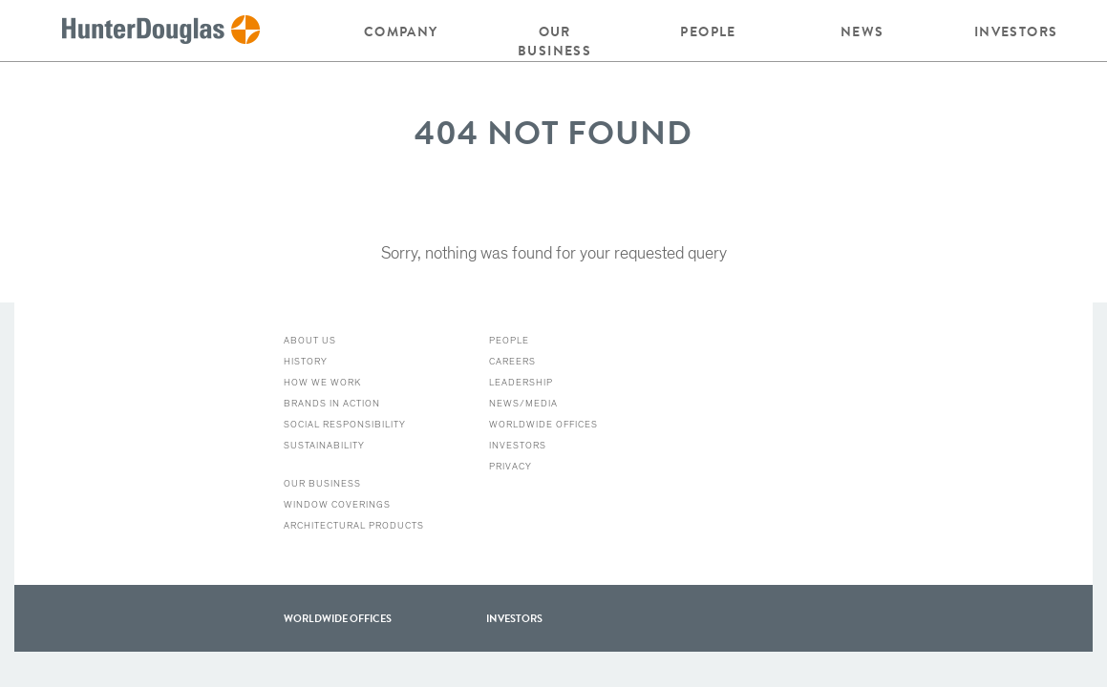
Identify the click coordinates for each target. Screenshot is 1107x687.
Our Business (554, 41)
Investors (1016, 31)
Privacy (510, 466)
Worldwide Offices (543, 424)
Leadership (521, 382)
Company (401, 31)
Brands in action (332, 403)
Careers (512, 361)
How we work (322, 382)
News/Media (523, 403)
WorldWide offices (338, 618)
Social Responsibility (345, 424)
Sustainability (324, 445)
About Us (310, 340)
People (707, 31)
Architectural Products (354, 526)
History (306, 361)
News (862, 31)
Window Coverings (337, 505)
